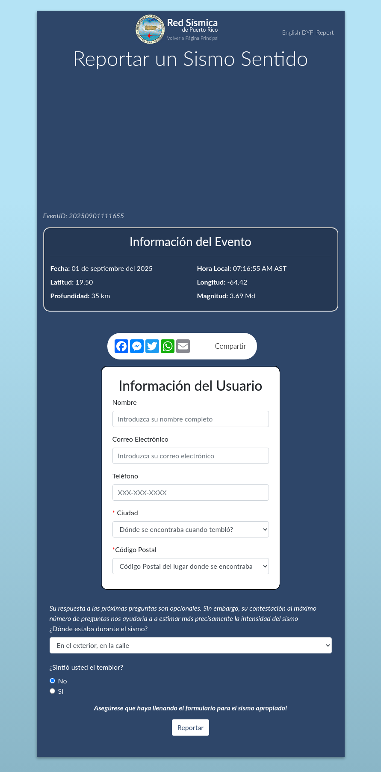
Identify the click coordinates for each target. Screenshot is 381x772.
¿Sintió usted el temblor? (87, 667)
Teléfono (125, 476)
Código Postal (134, 549)
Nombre (124, 402)
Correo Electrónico (140, 439)
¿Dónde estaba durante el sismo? (99, 628)
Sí (60, 691)
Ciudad (125, 512)
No (62, 681)
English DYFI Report (308, 32)
